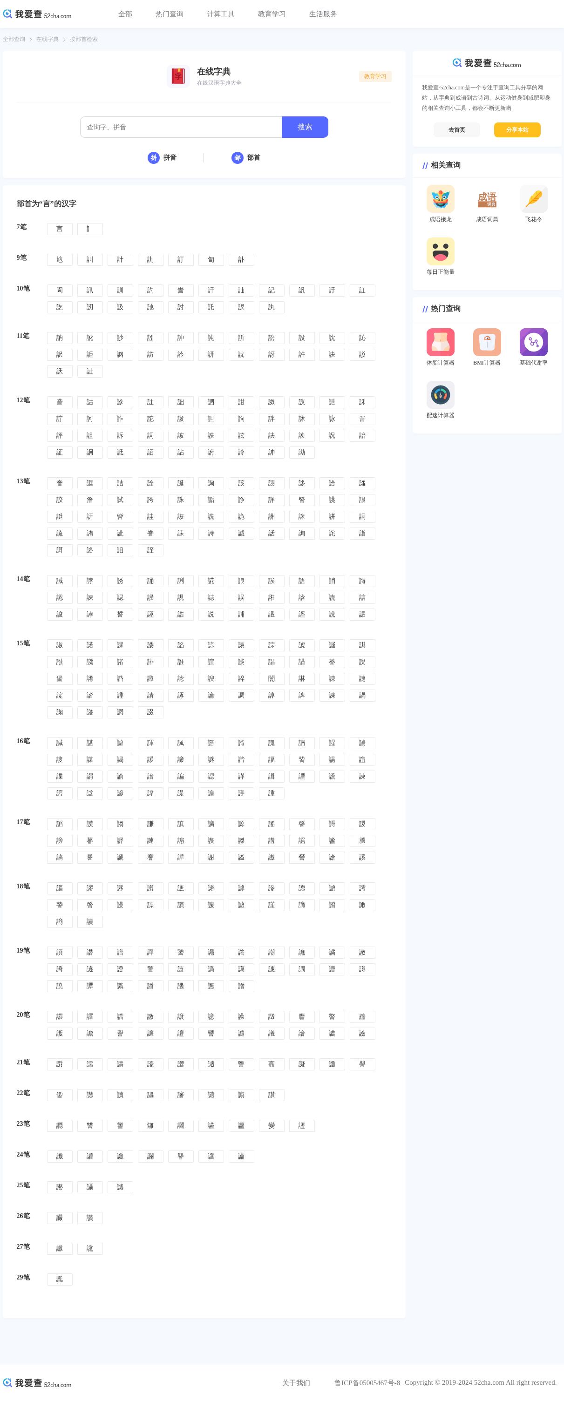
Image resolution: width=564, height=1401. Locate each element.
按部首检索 (84, 39)
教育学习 (272, 14)
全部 (125, 14)
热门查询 (169, 14)
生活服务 (323, 14)
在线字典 (47, 39)
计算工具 (221, 14)
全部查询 (14, 39)
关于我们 (296, 1383)
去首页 (456, 130)
